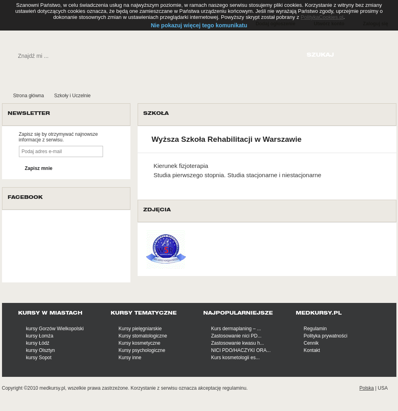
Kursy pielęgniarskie (140, 328)
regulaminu (234, 388)
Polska (366, 388)
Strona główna (28, 95)
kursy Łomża (40, 336)
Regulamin (315, 328)
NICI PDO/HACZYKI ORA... (241, 350)
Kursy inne (130, 357)
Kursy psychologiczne (142, 350)
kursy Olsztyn (40, 350)
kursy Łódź (37, 343)
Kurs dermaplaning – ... (236, 328)
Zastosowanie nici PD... (236, 336)
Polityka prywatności (326, 336)
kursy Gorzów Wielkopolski (55, 328)
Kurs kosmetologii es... (235, 357)
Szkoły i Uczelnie (72, 95)
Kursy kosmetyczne (140, 343)
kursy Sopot (39, 357)
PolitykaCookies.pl (322, 17)
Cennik (311, 343)
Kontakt (312, 350)
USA (383, 388)
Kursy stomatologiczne (143, 336)
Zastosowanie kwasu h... (237, 343)
